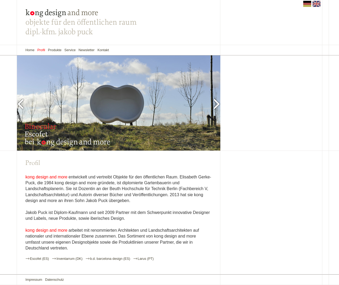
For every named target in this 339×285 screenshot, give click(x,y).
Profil (41, 50)
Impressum (33, 280)
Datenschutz (54, 280)
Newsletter (87, 50)
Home (29, 50)
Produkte (54, 50)
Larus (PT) (146, 259)
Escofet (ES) (39, 259)
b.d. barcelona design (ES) (110, 259)
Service (70, 50)
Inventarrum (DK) (69, 259)
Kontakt (103, 50)
